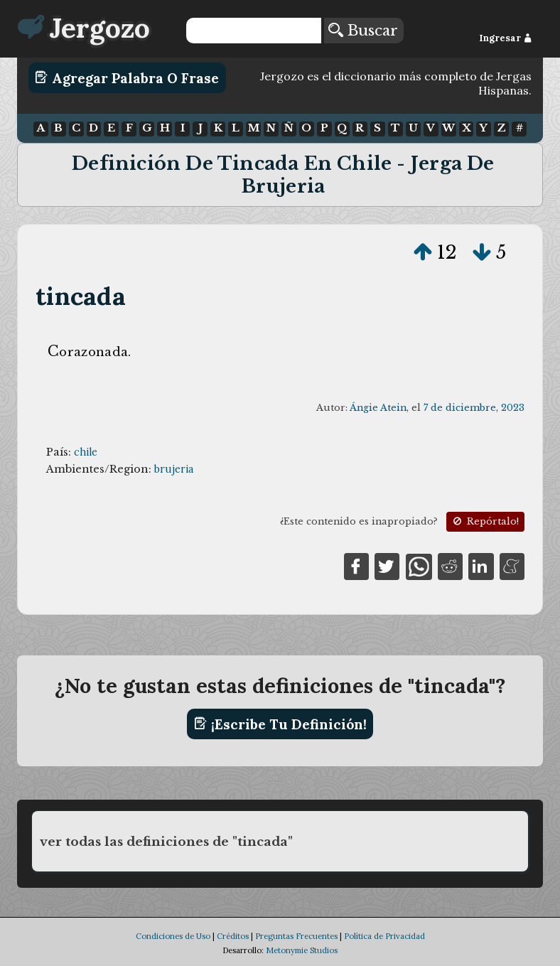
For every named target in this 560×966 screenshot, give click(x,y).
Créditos (233, 936)
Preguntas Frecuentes (296, 936)
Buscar (363, 30)
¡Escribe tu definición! (280, 723)
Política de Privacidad (384, 936)
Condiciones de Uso (173, 936)
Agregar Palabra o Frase (127, 77)
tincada (80, 296)
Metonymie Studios (302, 950)
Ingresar (505, 38)
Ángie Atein (378, 407)
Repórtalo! (485, 521)
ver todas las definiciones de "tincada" (166, 841)
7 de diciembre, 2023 (474, 407)
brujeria (173, 469)
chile (85, 452)
